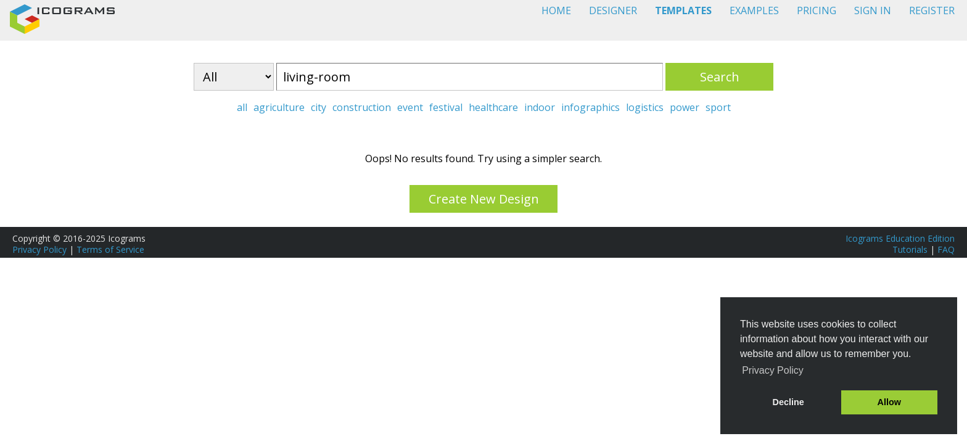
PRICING (816, 10)
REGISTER (932, 10)
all (242, 107)
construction (361, 107)
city (318, 107)
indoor (539, 107)
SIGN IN (872, 10)
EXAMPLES (754, 10)
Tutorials (910, 249)
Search (719, 76)
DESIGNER (613, 10)
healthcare (493, 107)
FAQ (946, 249)
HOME (556, 10)
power (684, 107)
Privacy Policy (39, 249)
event (410, 107)
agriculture (279, 107)
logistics (645, 107)
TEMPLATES (683, 10)
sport (718, 107)
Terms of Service (110, 249)
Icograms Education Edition (900, 238)
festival (446, 107)
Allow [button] (889, 402)
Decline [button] (788, 402)
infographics (590, 107)
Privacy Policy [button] (773, 370)
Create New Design (484, 199)
